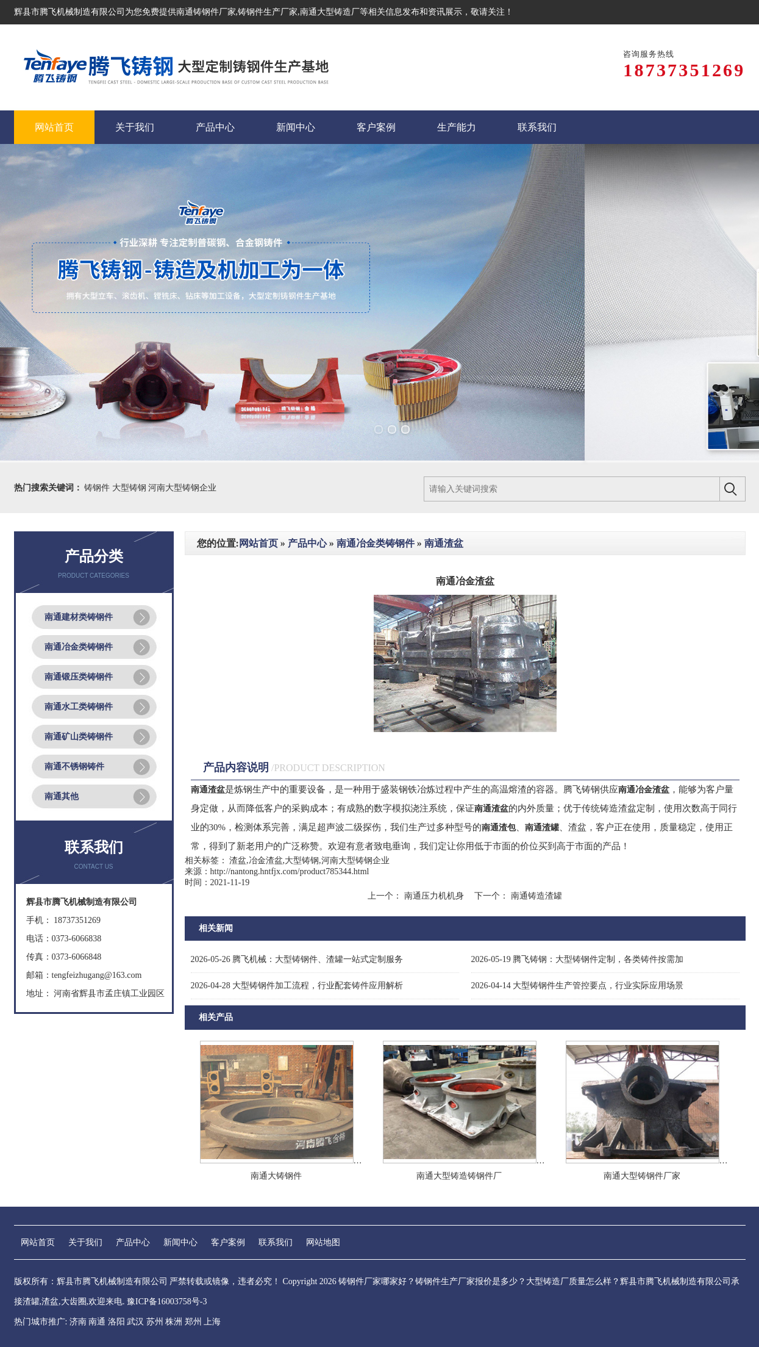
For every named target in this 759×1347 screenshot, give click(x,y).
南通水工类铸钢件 (79, 706)
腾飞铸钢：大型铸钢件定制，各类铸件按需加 (577, 959)
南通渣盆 (443, 543)
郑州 (193, 1321)
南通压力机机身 (434, 895)
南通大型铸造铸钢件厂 (459, 1175)
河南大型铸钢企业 (182, 487)
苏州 (154, 1321)
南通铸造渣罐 (535, 895)
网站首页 (258, 543)
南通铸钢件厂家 (206, 11)
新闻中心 (180, 1242)
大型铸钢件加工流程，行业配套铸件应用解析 (297, 985)
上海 (212, 1321)
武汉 (135, 1321)
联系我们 (275, 1242)
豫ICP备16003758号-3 (167, 1301)
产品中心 (307, 543)
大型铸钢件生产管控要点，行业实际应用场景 (577, 985)
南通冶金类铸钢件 (79, 647)
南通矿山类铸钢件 (79, 736)
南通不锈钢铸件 (74, 766)
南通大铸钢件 (276, 1175)
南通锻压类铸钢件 (79, 676)
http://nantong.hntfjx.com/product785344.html (289, 871)
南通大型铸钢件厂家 (642, 1175)
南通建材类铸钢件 (79, 617)
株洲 (173, 1321)
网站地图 (323, 1242)
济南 (78, 1321)
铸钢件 (98, 487)
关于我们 (85, 1242)
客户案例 (228, 1242)
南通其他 (62, 796)
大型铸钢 (130, 487)
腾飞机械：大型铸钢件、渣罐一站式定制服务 (297, 959)
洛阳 (116, 1321)
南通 (96, 1321)
